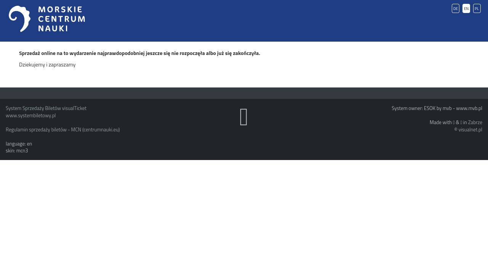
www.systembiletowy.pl (31, 115)
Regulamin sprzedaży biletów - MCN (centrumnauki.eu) (63, 129)
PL (477, 8)
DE (455, 8)
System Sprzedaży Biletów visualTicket (46, 108)
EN (466, 8)
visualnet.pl (470, 129)
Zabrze (475, 122)
